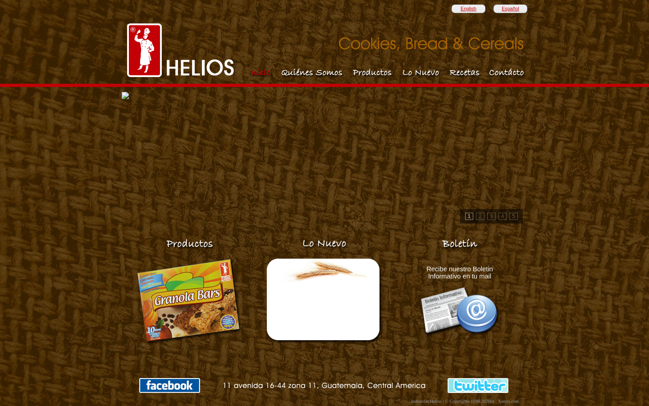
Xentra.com (508, 401)
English (468, 8)
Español (510, 8)
